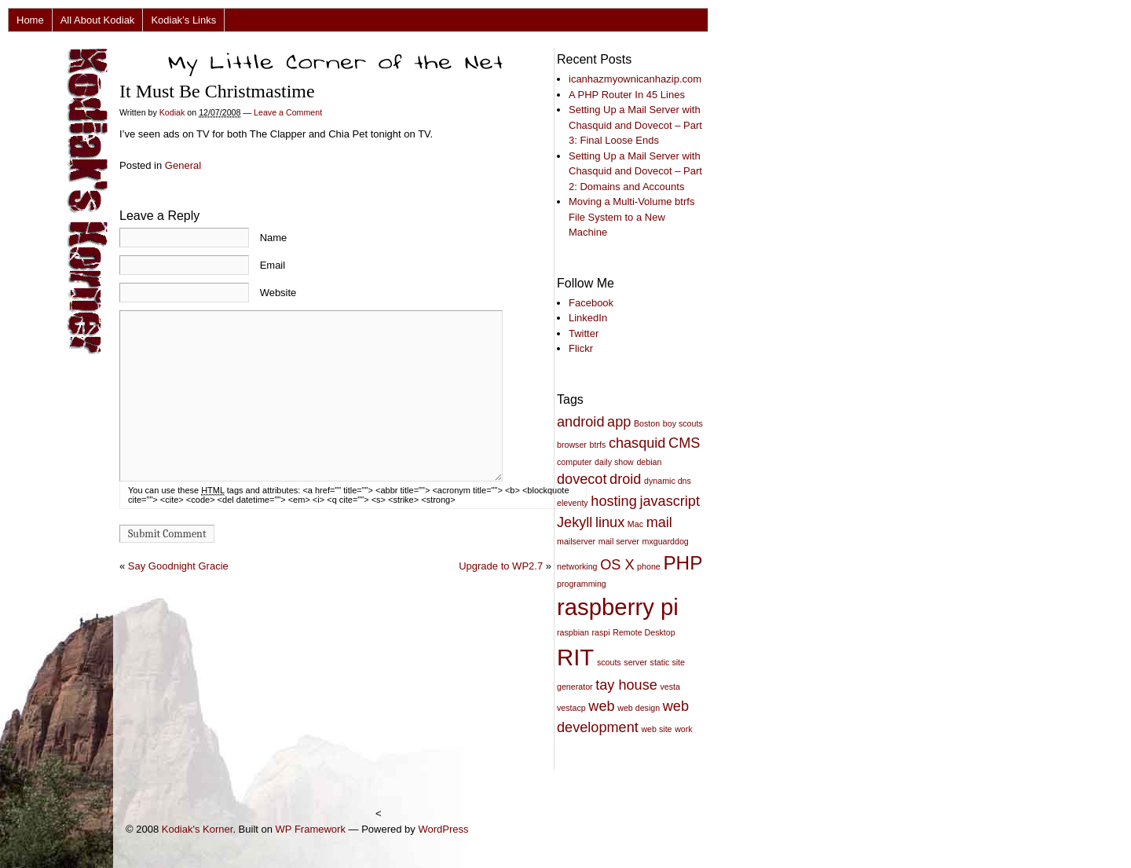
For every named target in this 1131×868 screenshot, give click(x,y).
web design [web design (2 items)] (638, 707)
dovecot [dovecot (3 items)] (581, 479)
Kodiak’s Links (183, 20)
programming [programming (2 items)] (581, 583)
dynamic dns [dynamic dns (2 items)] (667, 480)
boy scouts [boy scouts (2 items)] (683, 423)
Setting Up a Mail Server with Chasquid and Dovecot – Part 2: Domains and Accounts (635, 171)
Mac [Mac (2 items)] (635, 524)
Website (278, 292)
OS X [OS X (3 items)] (617, 565)
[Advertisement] (191, 793)
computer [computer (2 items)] (574, 462)
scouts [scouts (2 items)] (609, 662)
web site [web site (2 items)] (656, 729)
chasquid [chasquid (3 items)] (637, 443)
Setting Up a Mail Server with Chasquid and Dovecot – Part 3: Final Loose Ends (635, 125)
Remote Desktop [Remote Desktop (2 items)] (644, 632)
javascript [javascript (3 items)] (669, 501)
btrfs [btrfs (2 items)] (598, 444)
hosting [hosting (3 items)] (613, 501)
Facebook (591, 303)
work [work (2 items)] (684, 729)
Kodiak (172, 112)
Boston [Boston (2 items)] (647, 423)
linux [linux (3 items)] (609, 522)
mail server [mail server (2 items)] (618, 541)
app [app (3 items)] (619, 422)
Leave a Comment (288, 112)
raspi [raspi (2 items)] (601, 632)
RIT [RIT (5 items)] (575, 657)
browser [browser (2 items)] (572, 444)
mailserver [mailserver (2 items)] (576, 541)
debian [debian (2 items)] (648, 462)
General (183, 165)
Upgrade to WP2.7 (501, 566)
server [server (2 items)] (635, 662)
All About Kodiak (97, 20)
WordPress (443, 829)
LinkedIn (588, 318)
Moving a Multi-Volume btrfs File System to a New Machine (631, 217)
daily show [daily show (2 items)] (614, 462)
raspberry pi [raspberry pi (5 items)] (618, 607)
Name (273, 238)
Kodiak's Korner (197, 829)
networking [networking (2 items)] (577, 566)
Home (30, 20)
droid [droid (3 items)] (625, 479)
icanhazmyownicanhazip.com (635, 79)
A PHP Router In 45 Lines (627, 95)
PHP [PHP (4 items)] (682, 562)
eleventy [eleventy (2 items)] (572, 502)
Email (273, 265)
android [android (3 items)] (580, 422)
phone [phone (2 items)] (649, 566)
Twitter (583, 333)
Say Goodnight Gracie (178, 566)
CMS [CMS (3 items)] (684, 443)
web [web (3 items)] (601, 706)
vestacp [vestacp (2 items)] (571, 707)
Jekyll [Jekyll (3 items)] (574, 522)
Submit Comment (167, 533)
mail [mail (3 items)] (659, 522)
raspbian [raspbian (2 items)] (573, 632)
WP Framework (311, 829)
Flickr (581, 348)
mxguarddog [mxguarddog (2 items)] (665, 541)
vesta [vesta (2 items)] (669, 686)
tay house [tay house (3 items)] (626, 685)
